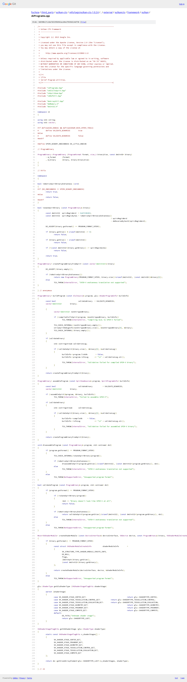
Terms (29, 678)
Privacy (22, 678)
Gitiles (15, 678)
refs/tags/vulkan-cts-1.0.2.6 (84, 12)
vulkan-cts (61, 12)
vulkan (145, 12)
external (108, 12)
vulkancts (120, 12)
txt (176, 678)
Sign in (181, 4)
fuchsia (35, 12)
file (83, 22)
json (182, 678)
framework (133, 12)
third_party (47, 12)
